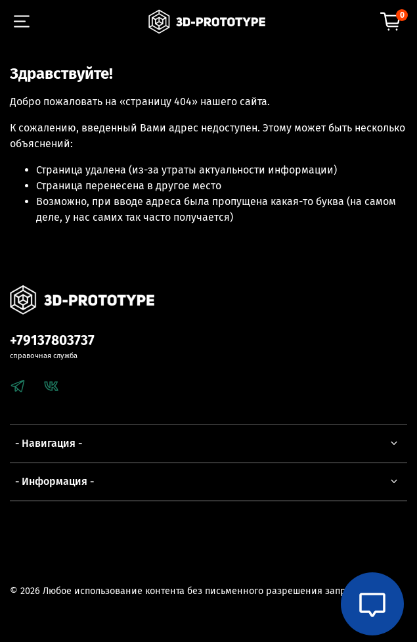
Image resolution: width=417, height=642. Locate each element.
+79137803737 (52, 340)
